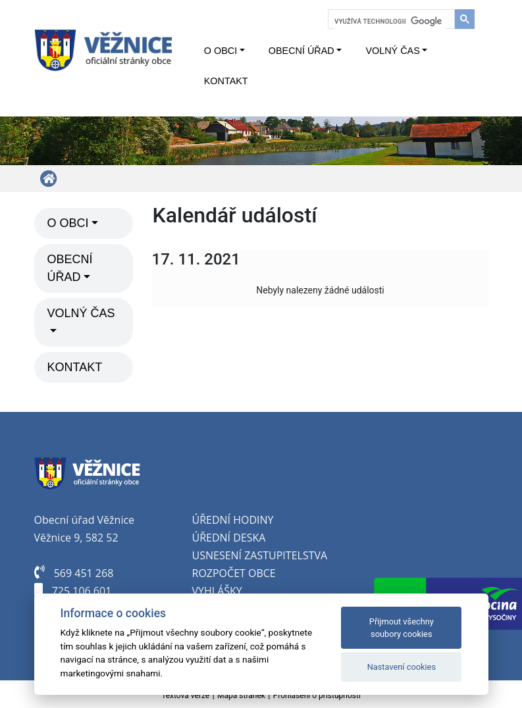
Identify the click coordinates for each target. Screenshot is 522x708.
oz (205, 573)
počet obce (244, 573)
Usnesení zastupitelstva (260, 555)
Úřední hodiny (233, 520)
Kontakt (226, 81)
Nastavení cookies (401, 667)
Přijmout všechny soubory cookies (401, 628)
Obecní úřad (301, 50)
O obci (220, 50)
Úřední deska (229, 537)
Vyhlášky (217, 591)
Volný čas (392, 50)
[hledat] (390, 21)
